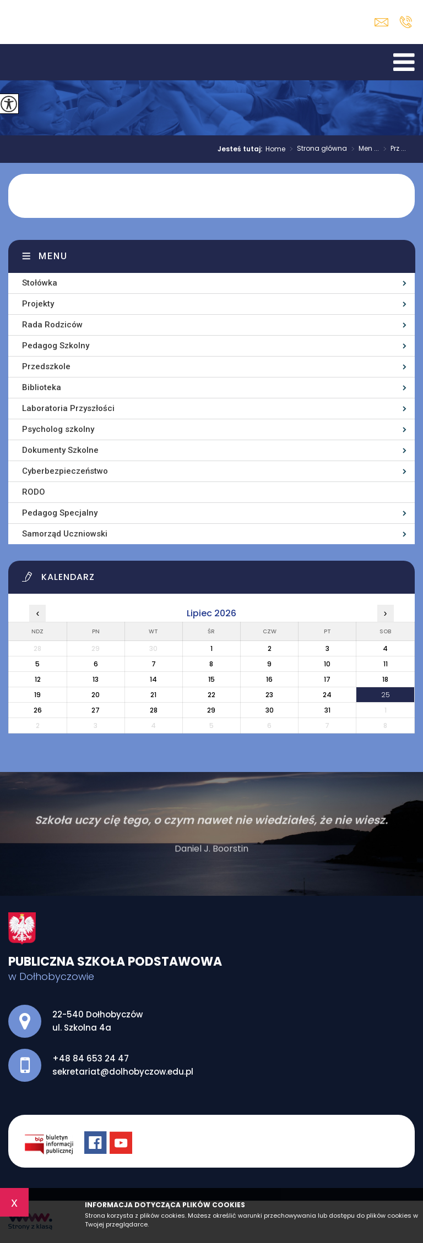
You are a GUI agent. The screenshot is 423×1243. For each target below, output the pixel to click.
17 (327, 679)
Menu (53, 256)
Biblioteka (41, 387)
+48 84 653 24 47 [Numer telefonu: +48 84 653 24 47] (90, 1058)
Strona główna (316, 149)
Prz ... (392, 149)
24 (327, 694)
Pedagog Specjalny (59, 513)
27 (95, 710)
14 (153, 679)
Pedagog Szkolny (55, 346)
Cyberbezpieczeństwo (65, 471)
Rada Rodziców (52, 325)
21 (153, 694)
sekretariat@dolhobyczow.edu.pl (381, 22)
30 (269, 710)
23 (269, 694)
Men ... (363, 149)
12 (38, 679)
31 (327, 710)
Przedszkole (46, 366)
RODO (33, 492)
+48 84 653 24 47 (405, 22)
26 (38, 710)
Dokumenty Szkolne (60, 450)
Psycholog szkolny (58, 429)
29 (211, 710)
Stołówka (39, 283)
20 (95, 694)
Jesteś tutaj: (241, 149)
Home (275, 149)
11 (385, 664)
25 (385, 694)
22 (211, 694)
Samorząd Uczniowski (64, 534)
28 (154, 710)
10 (327, 664)
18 (385, 679)
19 (37, 694)
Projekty (38, 304)
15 (211, 679)
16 (269, 679)
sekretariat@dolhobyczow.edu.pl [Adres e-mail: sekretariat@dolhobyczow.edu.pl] (122, 1071)
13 (96, 679)
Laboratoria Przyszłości (68, 408)
